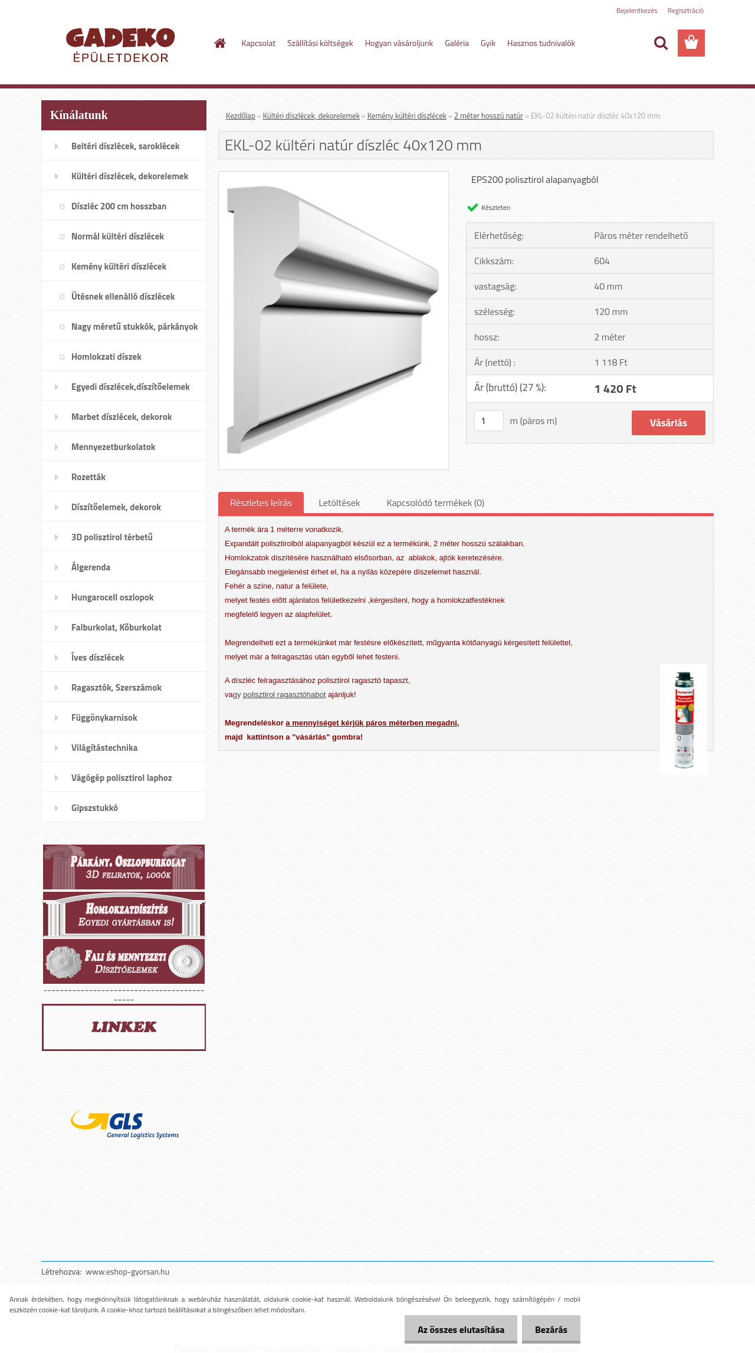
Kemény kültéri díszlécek (407, 115)
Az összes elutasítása (455, 1329)
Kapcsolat (259, 43)
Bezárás (549, 1329)
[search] (660, 43)
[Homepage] (219, 43)
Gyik (488, 43)
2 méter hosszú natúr (488, 115)
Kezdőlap (240, 115)
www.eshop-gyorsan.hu (127, 1271)
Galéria (457, 43)
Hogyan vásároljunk (399, 43)
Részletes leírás (261, 502)
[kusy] (489, 421)
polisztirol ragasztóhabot (284, 694)
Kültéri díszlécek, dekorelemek (311, 115)
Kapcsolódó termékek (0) (435, 502)
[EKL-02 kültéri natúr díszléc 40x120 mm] (333, 176)
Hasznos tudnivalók (541, 43)
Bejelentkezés (637, 10)
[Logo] (122, 43)
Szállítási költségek (320, 43)
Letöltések (339, 502)
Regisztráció (686, 10)
